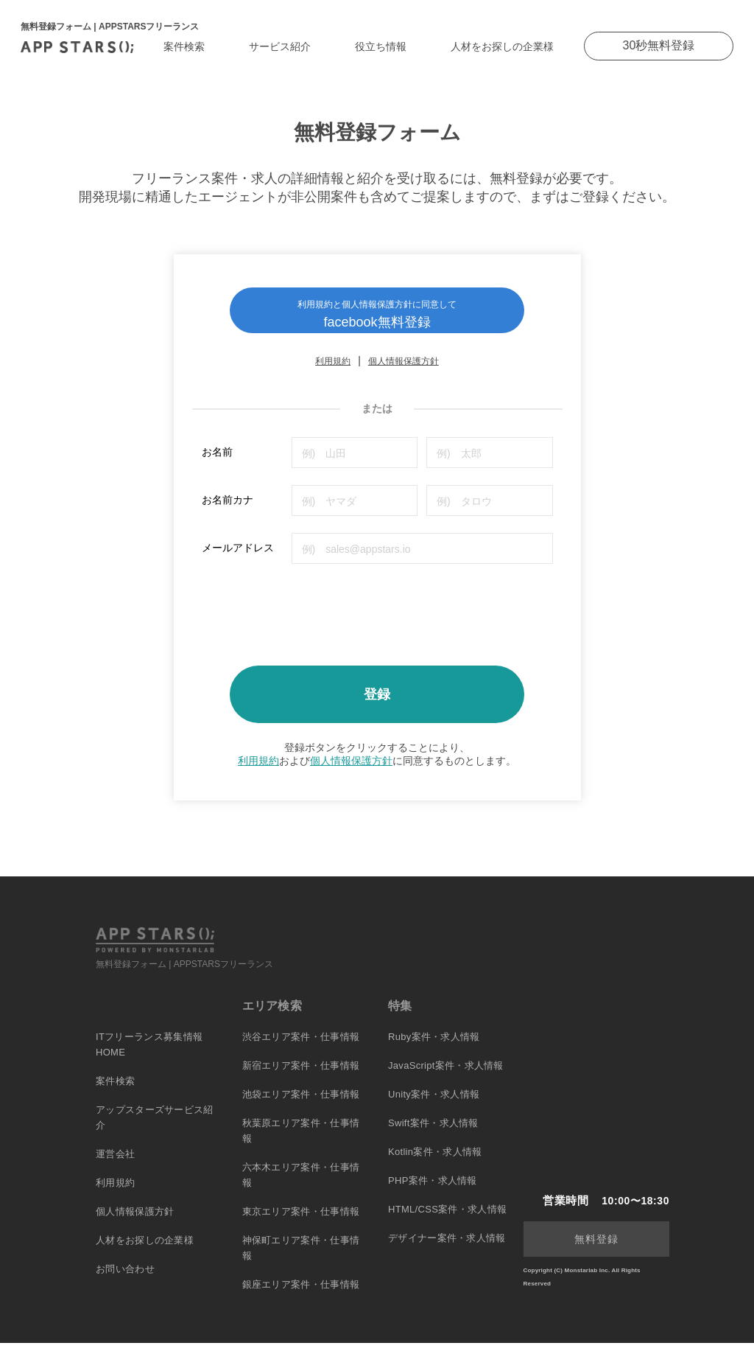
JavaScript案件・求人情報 (446, 1076)
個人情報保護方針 (403, 373)
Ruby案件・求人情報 (434, 1047)
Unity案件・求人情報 (433, 1105)
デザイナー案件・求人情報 (447, 1248)
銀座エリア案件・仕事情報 (301, 1295)
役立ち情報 (380, 46)
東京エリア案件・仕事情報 (301, 1222)
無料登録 (596, 1250)
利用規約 (332, 373)
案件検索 (184, 46)
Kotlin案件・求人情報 (435, 1162)
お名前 (217, 464)
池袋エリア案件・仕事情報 (301, 1105)
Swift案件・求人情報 (433, 1134)
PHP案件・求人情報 (432, 1191)
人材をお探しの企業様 (502, 46)
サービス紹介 (280, 46)
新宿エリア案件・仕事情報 (301, 1076)
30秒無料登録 (659, 45)
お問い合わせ (125, 1279)
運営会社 (115, 1164)
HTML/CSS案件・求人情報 (447, 1220)
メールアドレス (238, 559)
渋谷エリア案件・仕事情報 (301, 1047)
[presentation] (314, 621)
